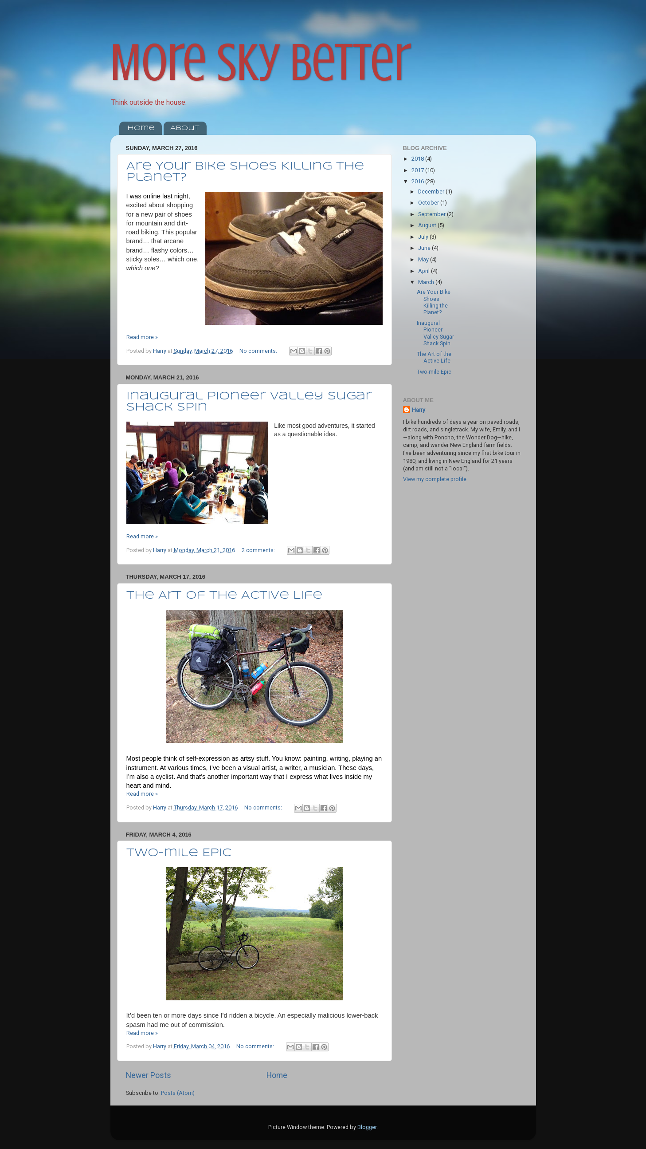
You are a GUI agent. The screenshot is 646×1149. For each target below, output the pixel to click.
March (426, 282)
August (428, 225)
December (432, 191)
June (425, 248)
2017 (418, 170)
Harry (418, 410)
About (185, 128)
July (424, 236)
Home (141, 128)
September (432, 214)
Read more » (142, 337)
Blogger (366, 1127)
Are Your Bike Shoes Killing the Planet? (433, 301)
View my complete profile (434, 479)
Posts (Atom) (178, 1093)
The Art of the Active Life (224, 596)
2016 (418, 181)
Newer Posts (148, 1075)
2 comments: (259, 550)
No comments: (258, 350)
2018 (418, 158)
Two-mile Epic (178, 853)
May (424, 259)
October (429, 202)
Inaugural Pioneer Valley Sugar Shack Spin (435, 333)
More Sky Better (260, 62)
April (424, 271)
